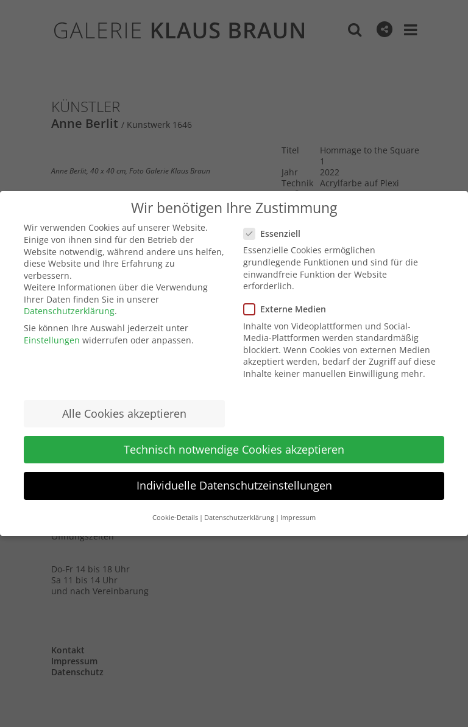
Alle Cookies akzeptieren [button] (124, 413)
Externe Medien (289, 309)
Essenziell (277, 233)
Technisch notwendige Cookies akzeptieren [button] (234, 449)
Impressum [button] (298, 517)
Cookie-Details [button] (175, 517)
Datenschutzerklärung (69, 311)
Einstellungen (52, 340)
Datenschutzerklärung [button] (239, 517)
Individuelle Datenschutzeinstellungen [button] (234, 485)
